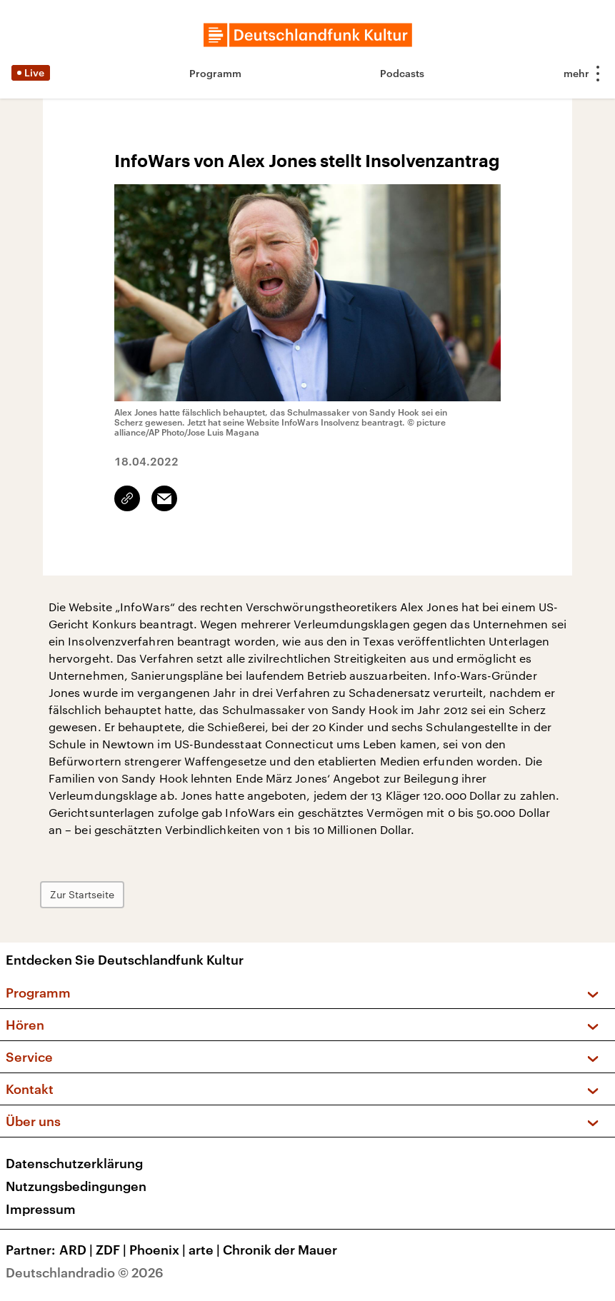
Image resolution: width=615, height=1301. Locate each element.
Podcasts (402, 73)
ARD (77, 1249)
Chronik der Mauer (280, 1249)
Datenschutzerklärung (74, 1163)
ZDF (112, 1249)
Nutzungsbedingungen (76, 1186)
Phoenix (159, 1249)
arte (206, 1249)
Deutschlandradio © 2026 (85, 1272)
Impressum (41, 1209)
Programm (215, 73)
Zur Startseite (82, 894)
